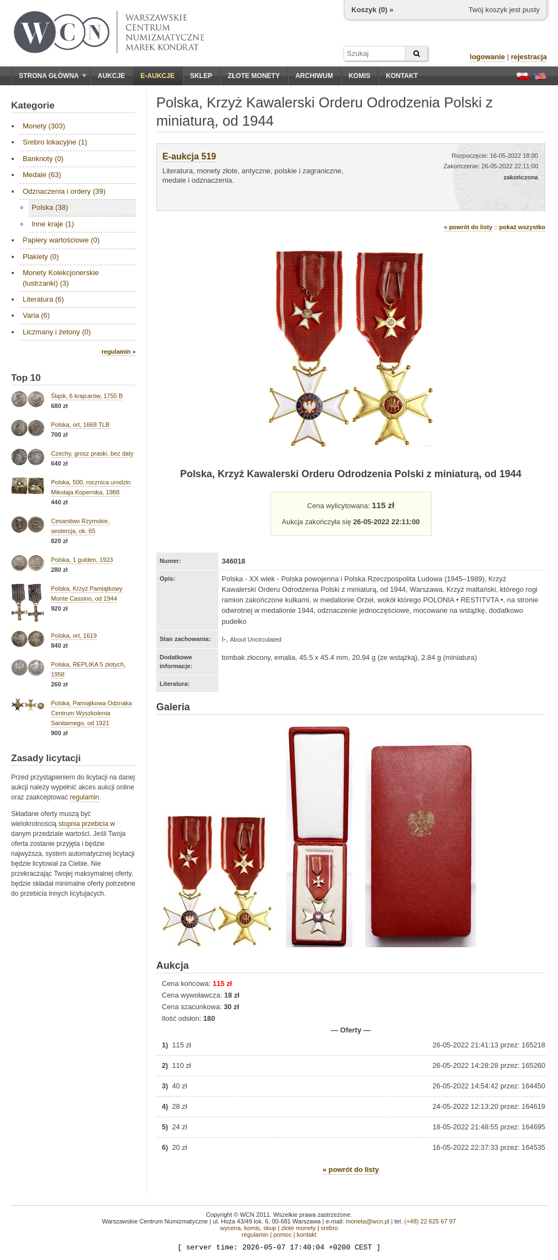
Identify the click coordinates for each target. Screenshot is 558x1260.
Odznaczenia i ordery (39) (64, 191)
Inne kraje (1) (53, 224)
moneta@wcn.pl (368, 1221)
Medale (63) (42, 175)
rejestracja (529, 57)
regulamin (84, 797)
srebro (329, 1228)
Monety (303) (44, 126)
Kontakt (402, 76)
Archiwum (314, 76)
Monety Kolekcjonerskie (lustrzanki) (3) (61, 277)
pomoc (282, 1234)
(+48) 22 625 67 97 (430, 1221)
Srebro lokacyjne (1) (55, 142)
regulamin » (118, 351)
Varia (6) (36, 315)
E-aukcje (158, 76)
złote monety (298, 1228)
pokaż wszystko (522, 227)
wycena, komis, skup (248, 1228)
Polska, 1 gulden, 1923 (82, 559)
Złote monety (254, 76)
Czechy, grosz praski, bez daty (92, 453)
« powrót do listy (468, 227)
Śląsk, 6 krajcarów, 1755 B (87, 396)
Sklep (201, 76)
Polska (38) (50, 207)
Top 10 (26, 378)
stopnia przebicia (83, 824)
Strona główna (52, 76)
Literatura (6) (43, 299)
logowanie (487, 57)
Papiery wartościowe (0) (61, 240)
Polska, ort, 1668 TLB (80, 424)
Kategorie (32, 105)
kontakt (306, 1234)
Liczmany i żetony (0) (57, 332)
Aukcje (111, 76)
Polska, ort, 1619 (74, 635)
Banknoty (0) (43, 158)
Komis (359, 76)
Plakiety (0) (41, 256)
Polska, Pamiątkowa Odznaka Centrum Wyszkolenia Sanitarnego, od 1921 (91, 713)
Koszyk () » (372, 10)
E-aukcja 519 (189, 156)
